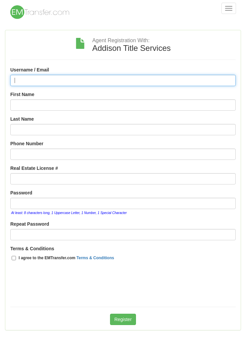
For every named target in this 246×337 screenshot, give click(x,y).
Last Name (22, 119)
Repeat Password (29, 224)
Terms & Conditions (32, 248)
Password (21, 192)
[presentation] (60, 287)
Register (123, 319)
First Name (22, 94)
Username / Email (29, 69)
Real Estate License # (34, 168)
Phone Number (27, 143)
